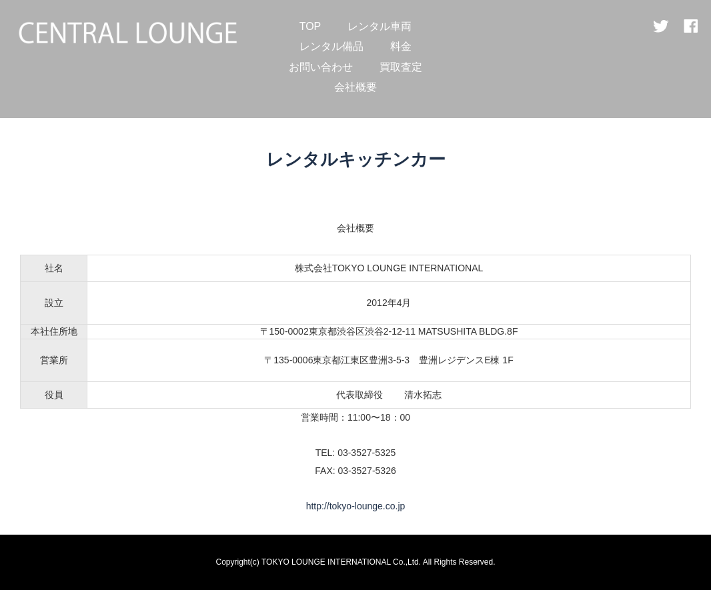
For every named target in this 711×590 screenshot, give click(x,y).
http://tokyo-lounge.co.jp (356, 506)
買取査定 (401, 67)
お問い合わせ (321, 67)
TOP (310, 26)
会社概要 (355, 87)
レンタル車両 (379, 26)
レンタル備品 (331, 46)
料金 (401, 46)
